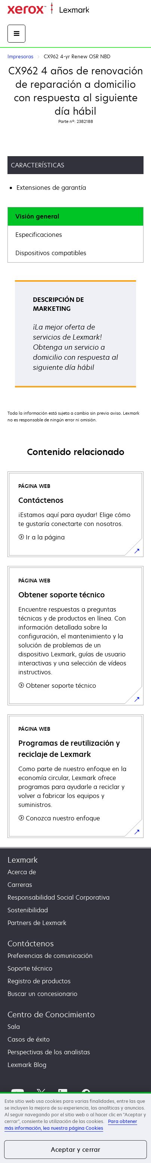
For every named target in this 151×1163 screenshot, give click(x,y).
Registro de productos (39, 981)
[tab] (75, 216)
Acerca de (21, 872)
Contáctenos (30, 943)
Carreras (19, 885)
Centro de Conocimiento (51, 1014)
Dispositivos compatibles (50, 253)
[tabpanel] (75, 336)
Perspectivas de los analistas (48, 1052)
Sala (13, 1027)
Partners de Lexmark (37, 923)
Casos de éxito (28, 1039)
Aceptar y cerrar (76, 1149)
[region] (75, 1127)
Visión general (37, 216)
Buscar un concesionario (42, 994)
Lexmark (22, 860)
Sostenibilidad (27, 910)
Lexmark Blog (26, 1065)
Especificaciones (38, 235)
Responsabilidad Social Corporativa (58, 897)
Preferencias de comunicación (50, 956)
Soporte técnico (29, 968)
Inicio (95, 10)
